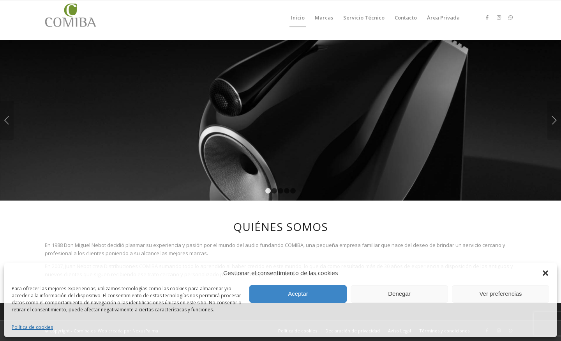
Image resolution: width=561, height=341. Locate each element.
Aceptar (298, 293)
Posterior (554, 120)
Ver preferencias (500, 293)
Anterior (7, 120)
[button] (545, 273)
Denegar (399, 293)
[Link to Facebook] (487, 17)
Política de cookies (32, 327)
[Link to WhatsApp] (510, 17)
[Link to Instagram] (499, 17)
